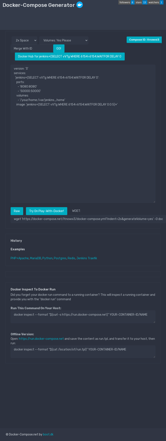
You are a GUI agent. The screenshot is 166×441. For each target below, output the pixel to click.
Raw (17, 211)
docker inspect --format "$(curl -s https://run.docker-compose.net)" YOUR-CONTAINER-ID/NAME (83, 317)
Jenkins (81, 258)
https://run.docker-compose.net (41, 339)
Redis (71, 258)
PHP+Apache (20, 258)
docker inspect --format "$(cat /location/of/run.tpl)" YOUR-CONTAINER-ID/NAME (83, 352)
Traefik (92, 258)
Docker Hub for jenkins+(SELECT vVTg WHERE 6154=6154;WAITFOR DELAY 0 (69, 56)
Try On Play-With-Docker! (46, 211)
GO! (58, 48)
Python (47, 258)
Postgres (60, 258)
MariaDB (35, 258)
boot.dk (48, 434)
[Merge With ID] (32, 48)
